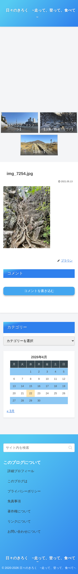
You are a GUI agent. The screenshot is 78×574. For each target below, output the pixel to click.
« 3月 (11, 411)
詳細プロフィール (20, 471)
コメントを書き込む (39, 291)
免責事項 (14, 501)
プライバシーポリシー (24, 491)
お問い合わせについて (24, 531)
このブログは (17, 481)
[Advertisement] (39, 69)
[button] (70, 447)
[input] (39, 447)
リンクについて (19, 521)
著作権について (19, 511)
